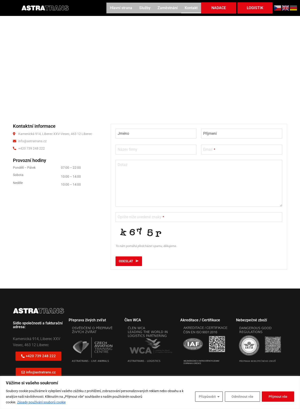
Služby (144, 8)
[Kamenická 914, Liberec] (150, 63)
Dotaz (123, 164)
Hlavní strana (121, 8)
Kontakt (191, 8)
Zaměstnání (168, 8)
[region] (150, 392)
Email (209, 149)
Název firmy (127, 149)
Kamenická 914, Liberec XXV (36, 339)
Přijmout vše (278, 396)
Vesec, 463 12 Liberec (31, 345)
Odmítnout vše (242, 396)
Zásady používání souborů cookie (41, 402)
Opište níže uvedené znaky (141, 217)
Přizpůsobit (207, 396)
